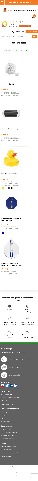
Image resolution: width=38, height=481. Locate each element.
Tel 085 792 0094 (6, 450)
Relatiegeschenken (8, 412)
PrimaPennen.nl (7, 429)
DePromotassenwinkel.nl (9, 432)
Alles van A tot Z (7, 421)
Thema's (4, 415)
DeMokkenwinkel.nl (8, 435)
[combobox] (17, 36)
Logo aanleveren (7, 394)
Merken (4, 418)
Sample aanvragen (8, 404)
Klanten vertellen (6, 456)
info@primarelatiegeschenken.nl (11, 453)
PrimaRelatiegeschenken (8, 446)
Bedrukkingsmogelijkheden (10, 398)
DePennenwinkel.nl (8, 439)
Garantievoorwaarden (9, 401)
